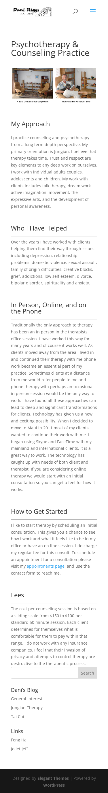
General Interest (26, 698)
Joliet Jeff (19, 749)
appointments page (46, 566)
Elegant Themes (53, 778)
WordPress (54, 785)
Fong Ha (18, 740)
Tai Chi (17, 716)
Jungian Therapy (27, 707)
